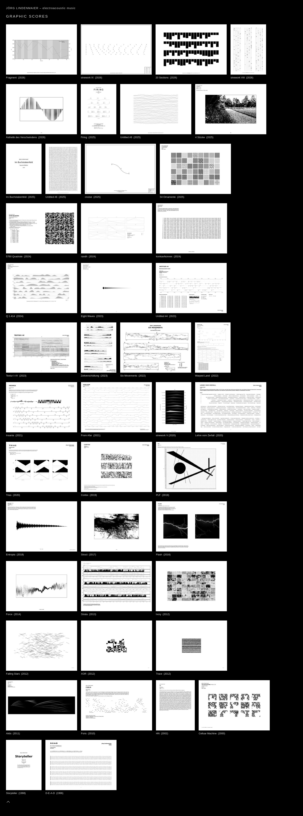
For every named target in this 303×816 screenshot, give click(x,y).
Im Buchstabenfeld (24, 195)
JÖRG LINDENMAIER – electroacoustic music (41, 8)
